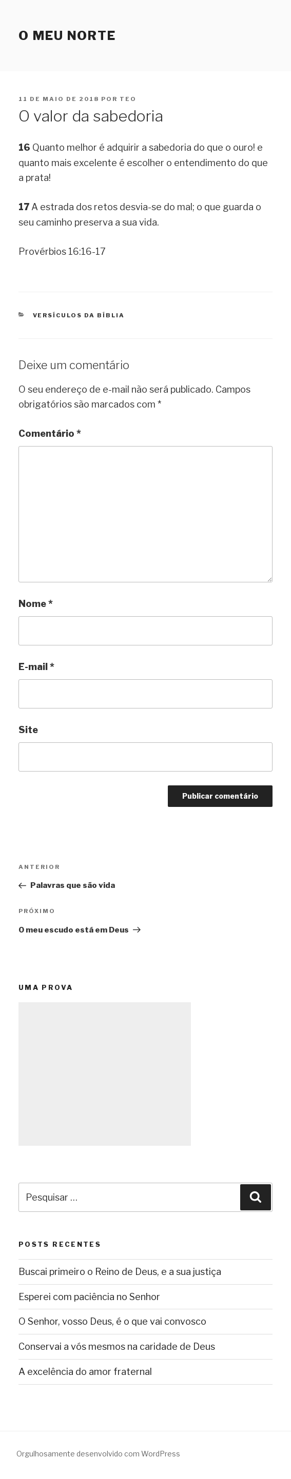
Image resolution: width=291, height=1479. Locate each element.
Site (28, 729)
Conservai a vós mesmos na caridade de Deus (116, 1346)
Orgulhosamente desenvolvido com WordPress (98, 1453)
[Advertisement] (104, 1074)
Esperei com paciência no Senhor (89, 1296)
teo (128, 99)
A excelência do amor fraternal (85, 1371)
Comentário (49, 433)
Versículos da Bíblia (79, 315)
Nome (35, 603)
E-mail (36, 666)
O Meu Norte (67, 35)
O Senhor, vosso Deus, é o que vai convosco (112, 1321)
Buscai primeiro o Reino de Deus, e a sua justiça (119, 1271)
